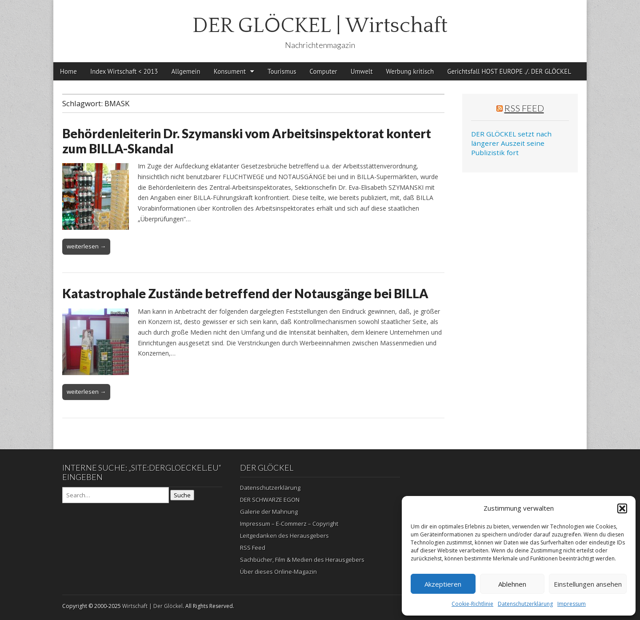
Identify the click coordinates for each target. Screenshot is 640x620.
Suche (182, 495)
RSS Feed (524, 108)
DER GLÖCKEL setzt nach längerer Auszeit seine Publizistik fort (511, 143)
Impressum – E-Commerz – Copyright (289, 524)
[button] (622, 508)
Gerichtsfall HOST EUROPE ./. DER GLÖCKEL (509, 71)
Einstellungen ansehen (588, 584)
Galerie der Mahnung (269, 512)
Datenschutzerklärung (525, 604)
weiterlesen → (86, 246)
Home (68, 71)
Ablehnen (512, 584)
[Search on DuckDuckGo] (115, 495)
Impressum (571, 604)
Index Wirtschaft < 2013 (124, 71)
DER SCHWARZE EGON (270, 500)
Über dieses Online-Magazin (278, 572)
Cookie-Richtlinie (472, 604)
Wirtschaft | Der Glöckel (152, 606)
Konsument (230, 71)
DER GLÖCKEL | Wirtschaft (320, 25)
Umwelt (362, 71)
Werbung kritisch (410, 71)
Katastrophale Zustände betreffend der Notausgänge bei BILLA (245, 293)
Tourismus (282, 71)
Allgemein (186, 71)
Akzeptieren (442, 584)
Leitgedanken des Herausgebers (284, 536)
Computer (323, 71)
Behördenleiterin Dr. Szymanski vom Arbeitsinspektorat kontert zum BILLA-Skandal (246, 141)
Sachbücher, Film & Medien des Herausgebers (302, 560)
